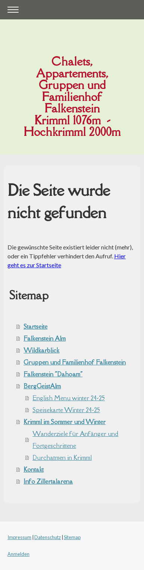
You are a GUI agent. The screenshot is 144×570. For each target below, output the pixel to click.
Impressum (19, 537)
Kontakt (34, 469)
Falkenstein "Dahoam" (53, 374)
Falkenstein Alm (45, 338)
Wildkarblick (41, 350)
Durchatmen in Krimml (62, 457)
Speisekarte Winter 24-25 (66, 410)
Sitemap (72, 537)
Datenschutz (47, 537)
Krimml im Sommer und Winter (65, 422)
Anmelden (18, 554)
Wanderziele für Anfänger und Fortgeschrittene (75, 440)
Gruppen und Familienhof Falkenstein (75, 362)
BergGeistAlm (42, 386)
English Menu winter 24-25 (68, 398)
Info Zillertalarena (48, 481)
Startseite (35, 326)
